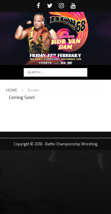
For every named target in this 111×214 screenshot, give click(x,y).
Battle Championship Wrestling (71, 144)
